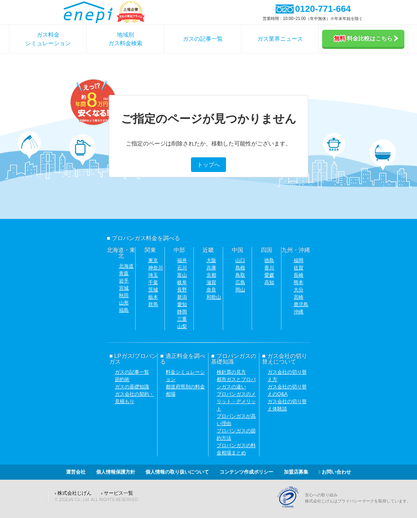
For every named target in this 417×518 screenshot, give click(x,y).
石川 (182, 268)
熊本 (298, 282)
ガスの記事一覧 (203, 38)
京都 (211, 275)
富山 (182, 275)
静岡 (182, 312)
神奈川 (155, 268)
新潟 (182, 297)
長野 (182, 290)
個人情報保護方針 (115, 472)
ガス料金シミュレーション (48, 38)
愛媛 (269, 275)
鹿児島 (301, 304)
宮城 (124, 288)
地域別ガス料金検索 (125, 38)
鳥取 (240, 275)
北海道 (126, 266)
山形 (124, 303)
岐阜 (182, 282)
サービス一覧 (118, 493)
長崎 (298, 275)
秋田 (124, 295)
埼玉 (153, 275)
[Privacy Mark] (291, 506)
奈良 (211, 290)
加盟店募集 (296, 472)
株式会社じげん (74, 493)
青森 (124, 273)
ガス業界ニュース (280, 38)
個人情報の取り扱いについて (177, 472)
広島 (240, 282)
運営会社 (76, 472)
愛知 (182, 304)
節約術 (122, 379)
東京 (153, 260)
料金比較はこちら (366, 38)
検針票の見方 (231, 372)
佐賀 (298, 268)
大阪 (211, 260)
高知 (269, 282)
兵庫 (211, 268)
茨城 (153, 290)
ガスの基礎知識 (132, 387)
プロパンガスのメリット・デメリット (236, 401)
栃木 (153, 297)
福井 (182, 260)
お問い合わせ (334, 472)
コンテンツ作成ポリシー (246, 472)
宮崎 (298, 297)
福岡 (298, 260)
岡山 (240, 290)
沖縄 (298, 312)
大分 (298, 290)
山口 (240, 260)
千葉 (153, 282)
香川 (269, 268)
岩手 (124, 281)
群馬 (153, 304)
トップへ (208, 164)
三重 (182, 319)
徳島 (269, 260)
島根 (240, 268)
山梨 (182, 326)
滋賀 (211, 282)
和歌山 (213, 297)
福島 (124, 310)
